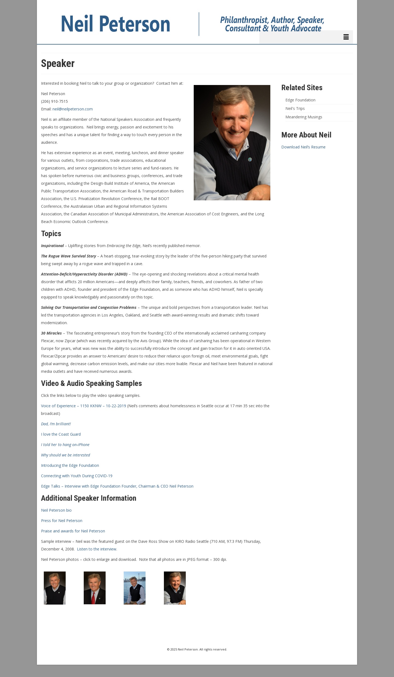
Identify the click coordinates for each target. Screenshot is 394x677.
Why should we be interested (65, 455)
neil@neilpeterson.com (73, 109)
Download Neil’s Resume (303, 147)
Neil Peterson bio (56, 510)
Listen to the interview (96, 549)
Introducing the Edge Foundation (70, 465)
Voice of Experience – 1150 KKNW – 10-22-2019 (83, 405)
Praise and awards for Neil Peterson (73, 531)
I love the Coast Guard (61, 434)
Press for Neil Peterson (61, 520)
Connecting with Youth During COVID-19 (76, 475)
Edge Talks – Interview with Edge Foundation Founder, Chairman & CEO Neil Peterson (117, 486)
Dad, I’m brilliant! (56, 423)
